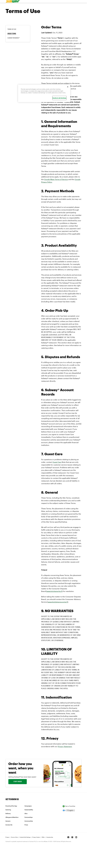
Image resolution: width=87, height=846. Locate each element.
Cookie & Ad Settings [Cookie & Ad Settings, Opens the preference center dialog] (59, 98)
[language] (70, 810)
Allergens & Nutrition (12, 817)
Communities (29, 821)
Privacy (7, 837)
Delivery (8, 813)
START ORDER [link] (17, 781)
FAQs (43, 837)
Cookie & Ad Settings (25, 837)
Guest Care (57, 462)
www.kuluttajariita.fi (54, 591)
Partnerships (29, 817)
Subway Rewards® (13, 38)
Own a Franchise (69, 806)
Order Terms (11, 33)
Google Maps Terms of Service (56, 179)
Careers (8, 821)
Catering (8, 809)
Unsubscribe (49, 837)
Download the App (11, 806)
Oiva (26, 813)
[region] (44, 93)
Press (26, 825)
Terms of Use (11, 29)
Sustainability (29, 809)
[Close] (68, 87)
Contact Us (9, 825)
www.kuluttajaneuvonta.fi (58, 602)
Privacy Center (36, 837)
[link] (12, 1)
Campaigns (28, 806)
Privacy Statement (65, 746)
